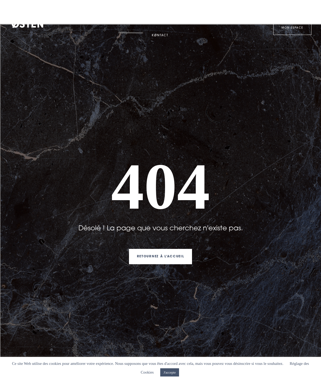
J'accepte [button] (169, 372)
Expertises (104, 12)
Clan (138, 12)
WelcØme (70, 11)
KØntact (160, 35)
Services (204, 11)
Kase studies (171, 11)
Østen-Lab (236, 11)
